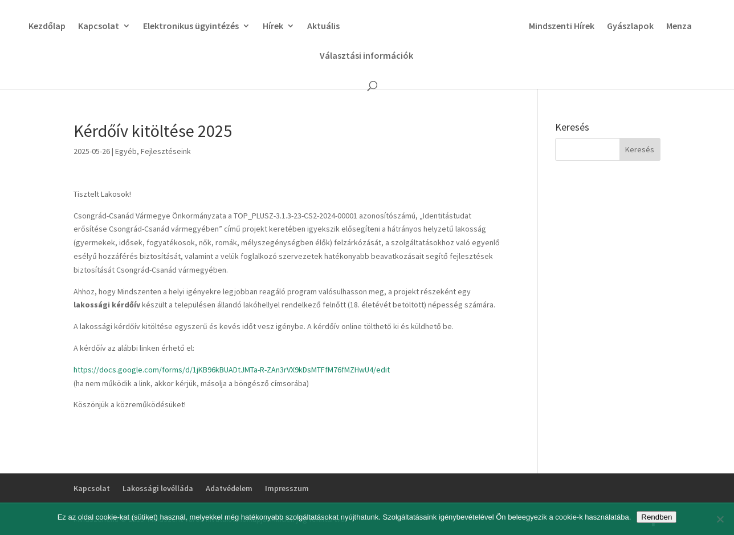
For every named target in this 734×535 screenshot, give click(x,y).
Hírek (269, 26)
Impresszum (287, 488)
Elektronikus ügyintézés (187, 26)
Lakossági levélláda (158, 488)
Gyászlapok (633, 26)
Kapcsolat (95, 26)
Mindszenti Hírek (565, 26)
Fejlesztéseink (166, 151)
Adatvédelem (229, 488)
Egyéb (126, 151)
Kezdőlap (43, 26)
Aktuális (320, 26)
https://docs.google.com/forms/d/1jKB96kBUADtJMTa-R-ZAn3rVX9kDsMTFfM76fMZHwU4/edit (232, 369)
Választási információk (366, 56)
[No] (719, 519)
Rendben (656, 517)
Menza (682, 26)
